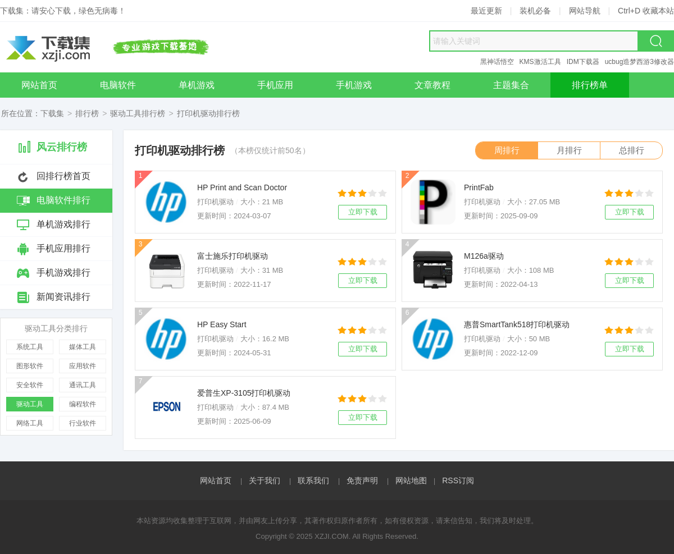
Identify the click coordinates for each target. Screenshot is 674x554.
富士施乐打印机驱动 (232, 255)
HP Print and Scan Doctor (242, 187)
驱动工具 (29, 404)
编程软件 (82, 404)
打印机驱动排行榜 (208, 113)
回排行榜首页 (63, 176)
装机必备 (535, 10)
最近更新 (486, 10)
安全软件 (29, 385)
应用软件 (82, 366)
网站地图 (411, 480)
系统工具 (29, 347)
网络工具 (29, 423)
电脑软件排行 (63, 200)
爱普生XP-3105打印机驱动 (243, 392)
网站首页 (215, 480)
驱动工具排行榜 (137, 113)
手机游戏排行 (63, 272)
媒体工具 (82, 347)
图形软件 (29, 366)
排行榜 (87, 113)
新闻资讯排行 (63, 296)
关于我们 (264, 480)
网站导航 (584, 10)
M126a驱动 (484, 255)
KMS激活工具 (540, 62)
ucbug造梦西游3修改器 (639, 62)
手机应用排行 (63, 248)
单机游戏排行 (63, 224)
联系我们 (313, 480)
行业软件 (82, 423)
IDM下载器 (583, 62)
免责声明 (362, 480)
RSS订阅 (458, 480)
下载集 (52, 113)
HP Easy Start (222, 324)
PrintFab (479, 187)
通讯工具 (82, 385)
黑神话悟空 (497, 62)
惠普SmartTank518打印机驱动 (517, 324)
